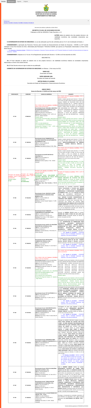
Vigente (19, 1)
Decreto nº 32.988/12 (19, 22)
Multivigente (11, 1)
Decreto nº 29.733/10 (71, 244)
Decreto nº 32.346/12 (9, 22)
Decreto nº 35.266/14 (29, 22)
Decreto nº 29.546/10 (71, 232)
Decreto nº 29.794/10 (71, 254)
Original (26, 1)
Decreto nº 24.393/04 (70, 355)
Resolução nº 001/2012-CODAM (18, 50)
